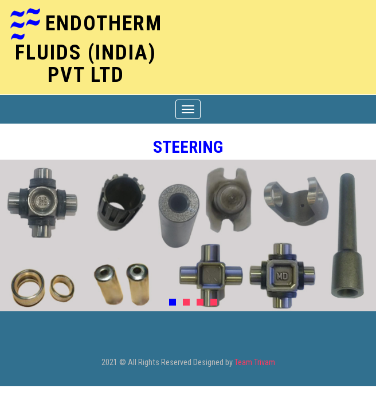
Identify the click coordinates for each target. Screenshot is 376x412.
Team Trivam (254, 362)
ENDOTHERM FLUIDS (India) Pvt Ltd (88, 49)
